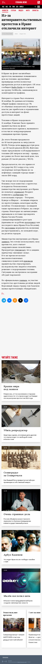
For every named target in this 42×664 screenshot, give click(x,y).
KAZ (3, 7)
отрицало (18, 192)
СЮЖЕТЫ (35, 11)
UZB (17, 7)
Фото (28, 11)
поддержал (30, 222)
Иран (16, 34)
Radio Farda (17, 87)
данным (23, 280)
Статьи (13, 11)
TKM (13, 7)
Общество (22, 34)
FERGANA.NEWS (21, 2)
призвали (28, 261)
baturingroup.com (22, 662)
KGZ (7, 7)
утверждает (20, 250)
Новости (5, 11)
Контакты (5, 657)
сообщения (18, 194)
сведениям (10, 228)
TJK (10, 7)
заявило (5, 241)
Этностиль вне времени (10, 613)
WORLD (21, 7)
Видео (21, 11)
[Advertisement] (21, 333)
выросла (25, 145)
